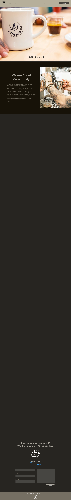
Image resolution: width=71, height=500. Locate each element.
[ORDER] (64, 3)
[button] (9, 3)
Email (16, 473)
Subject (17, 479)
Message (39, 467)
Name (17, 467)
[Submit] (50, 485)
